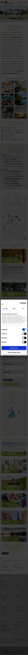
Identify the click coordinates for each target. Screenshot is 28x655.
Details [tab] (14, 308)
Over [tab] (23, 308)
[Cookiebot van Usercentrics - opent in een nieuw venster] (20, 303)
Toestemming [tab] (5, 308)
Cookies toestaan (14, 348)
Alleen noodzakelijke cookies (14, 352)
